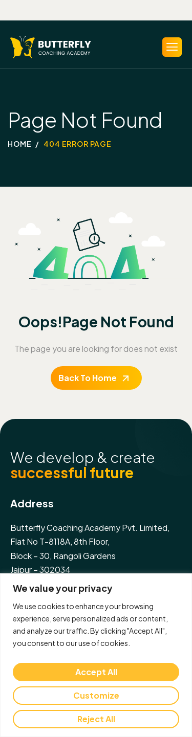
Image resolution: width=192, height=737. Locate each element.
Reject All (96, 718)
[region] (96, 655)
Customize (96, 695)
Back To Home (87, 377)
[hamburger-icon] (172, 47)
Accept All (96, 671)
